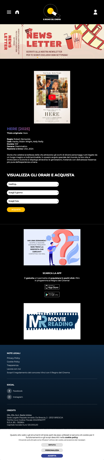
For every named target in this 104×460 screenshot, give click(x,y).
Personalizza (52, 450)
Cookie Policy (13, 362)
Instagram (18, 397)
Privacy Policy (13, 358)
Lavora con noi (14, 369)
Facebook (17, 391)
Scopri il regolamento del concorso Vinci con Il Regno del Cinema (38, 372)
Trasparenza (12, 365)
